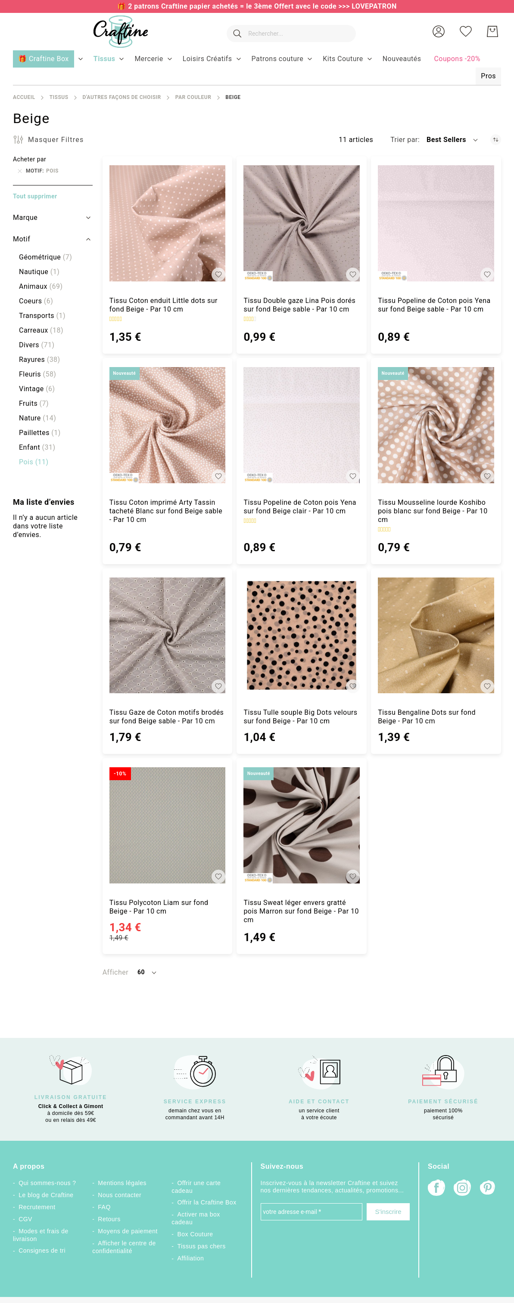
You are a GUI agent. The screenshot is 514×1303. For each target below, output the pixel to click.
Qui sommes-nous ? (47, 1182)
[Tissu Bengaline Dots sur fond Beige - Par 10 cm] (436, 635)
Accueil (24, 97)
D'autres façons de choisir (121, 97)
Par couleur (193, 97)
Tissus (59, 97)
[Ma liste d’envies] (465, 31)
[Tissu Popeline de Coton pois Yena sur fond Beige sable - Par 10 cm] (436, 223)
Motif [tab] (21, 239)
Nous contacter (119, 1195)
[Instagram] (462, 1188)
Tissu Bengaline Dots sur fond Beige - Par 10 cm (427, 716)
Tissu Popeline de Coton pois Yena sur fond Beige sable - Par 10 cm (434, 304)
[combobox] (289, 31)
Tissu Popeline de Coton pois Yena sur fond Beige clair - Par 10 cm (299, 506)
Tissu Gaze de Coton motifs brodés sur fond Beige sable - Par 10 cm (166, 716)
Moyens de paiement (128, 1231)
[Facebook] (436, 1188)
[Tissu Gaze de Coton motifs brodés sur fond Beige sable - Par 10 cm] (167, 635)
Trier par (404, 140)
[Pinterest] (488, 1188)
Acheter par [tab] (29, 159)
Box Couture (195, 1234)
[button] (439, 31)
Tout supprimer (35, 196)
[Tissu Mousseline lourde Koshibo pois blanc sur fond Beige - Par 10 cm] (436, 425)
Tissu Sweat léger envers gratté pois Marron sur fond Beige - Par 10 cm (301, 911)
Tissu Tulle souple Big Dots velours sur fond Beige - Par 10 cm (300, 716)
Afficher (115, 972)
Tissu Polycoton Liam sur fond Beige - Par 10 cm (159, 907)
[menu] (257, 68)
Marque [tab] (25, 217)
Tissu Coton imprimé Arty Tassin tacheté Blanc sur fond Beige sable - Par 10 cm (165, 511)
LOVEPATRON (374, 6)
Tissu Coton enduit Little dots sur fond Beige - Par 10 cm (163, 304)
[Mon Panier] (492, 31)
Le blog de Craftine (46, 1195)
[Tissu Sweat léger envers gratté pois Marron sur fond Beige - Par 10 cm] (301, 825)
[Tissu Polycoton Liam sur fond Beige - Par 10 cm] (167, 825)
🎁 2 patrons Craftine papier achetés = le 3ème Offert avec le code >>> (234, 6)
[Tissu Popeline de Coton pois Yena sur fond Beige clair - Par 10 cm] (301, 425)
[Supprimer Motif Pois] (19, 170)
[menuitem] (104, 59)
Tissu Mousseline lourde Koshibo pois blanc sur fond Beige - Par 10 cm (433, 511)
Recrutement (37, 1207)
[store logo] (117, 32)
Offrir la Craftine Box (207, 1202)
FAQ (104, 1207)
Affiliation (191, 1258)
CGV (25, 1219)
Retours (109, 1219)
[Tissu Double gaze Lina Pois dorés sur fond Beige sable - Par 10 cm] (301, 223)
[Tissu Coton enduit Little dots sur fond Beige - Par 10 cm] (167, 223)
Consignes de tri (42, 1250)
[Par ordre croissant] (495, 139)
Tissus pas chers (202, 1246)
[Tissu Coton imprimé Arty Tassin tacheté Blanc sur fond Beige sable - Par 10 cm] (167, 425)
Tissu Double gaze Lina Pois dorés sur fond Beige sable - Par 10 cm (299, 304)
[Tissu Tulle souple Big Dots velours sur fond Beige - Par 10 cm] (301, 635)
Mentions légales (122, 1182)
